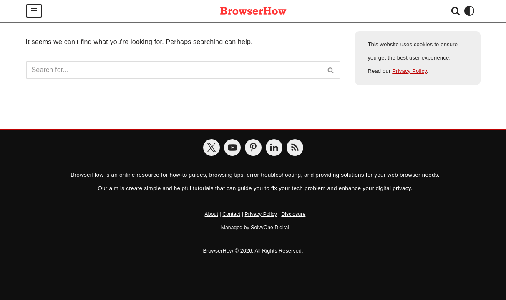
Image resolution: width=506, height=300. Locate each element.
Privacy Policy (409, 71)
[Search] (455, 10)
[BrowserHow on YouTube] (232, 147)
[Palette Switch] (469, 11)
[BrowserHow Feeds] (295, 147)
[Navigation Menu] (34, 11)
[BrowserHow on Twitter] (211, 147)
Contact (231, 214)
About (211, 214)
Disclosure (293, 214)
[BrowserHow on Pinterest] (253, 147)
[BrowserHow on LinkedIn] (274, 147)
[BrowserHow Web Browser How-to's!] (253, 11)
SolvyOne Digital (270, 227)
